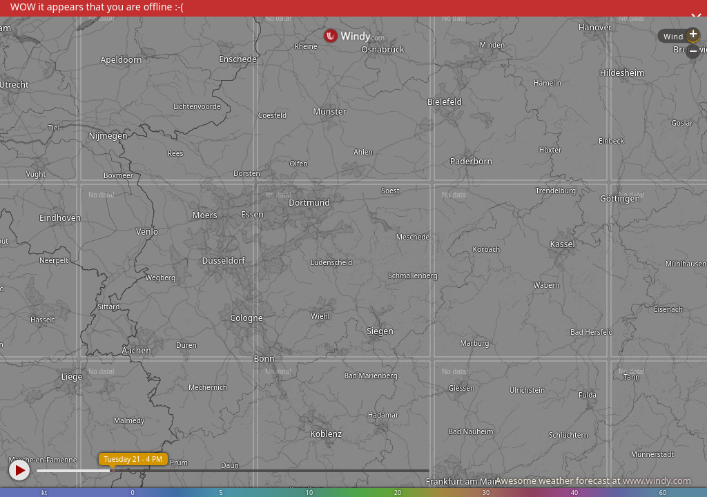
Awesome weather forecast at (593, 480)
